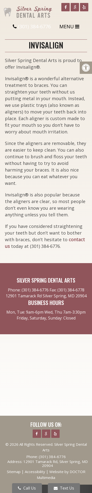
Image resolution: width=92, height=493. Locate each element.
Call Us (27, 488)
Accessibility (35, 471)
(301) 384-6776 (34, 26)
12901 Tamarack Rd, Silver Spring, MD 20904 (55, 463)
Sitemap (14, 471)
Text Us (64, 488)
